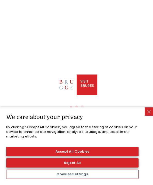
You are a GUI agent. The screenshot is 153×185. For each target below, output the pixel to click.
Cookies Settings (72, 174)
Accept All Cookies (72, 151)
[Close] (149, 111)
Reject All (72, 162)
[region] (76, 146)
